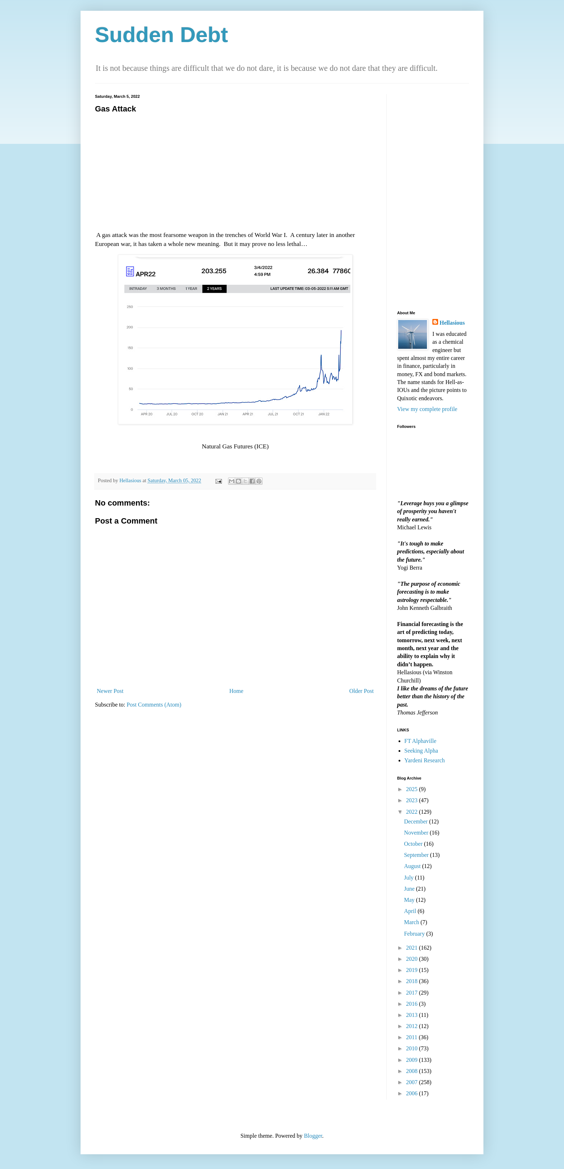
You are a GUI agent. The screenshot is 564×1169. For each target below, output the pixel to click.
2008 (412, 1071)
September (417, 855)
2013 (412, 1015)
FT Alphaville (420, 741)
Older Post (361, 691)
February (415, 934)
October (414, 844)
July (409, 878)
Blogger (313, 1136)
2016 (412, 1004)
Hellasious (452, 323)
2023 (412, 800)
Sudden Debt (161, 35)
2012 (412, 1026)
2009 (412, 1060)
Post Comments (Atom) (154, 705)
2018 (412, 981)
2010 (412, 1048)
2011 (412, 1037)
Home (236, 691)
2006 (412, 1093)
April (411, 911)
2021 (412, 948)
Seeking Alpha (421, 751)
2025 (412, 789)
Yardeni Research (424, 760)
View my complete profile (427, 409)
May (410, 900)
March (412, 922)
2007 (412, 1082)
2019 (412, 970)
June (410, 889)
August (413, 866)
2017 (412, 993)
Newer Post (110, 691)
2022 (412, 812)
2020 (412, 959)
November (417, 833)
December (416, 821)
